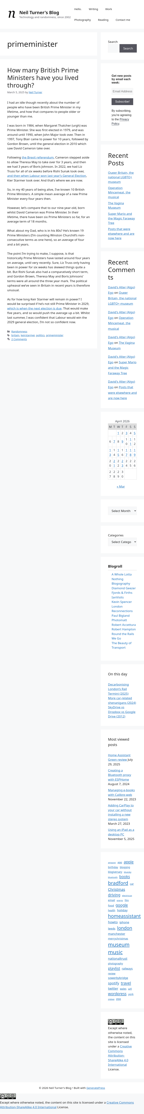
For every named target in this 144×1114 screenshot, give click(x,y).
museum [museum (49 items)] (118, 944)
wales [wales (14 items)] (123, 988)
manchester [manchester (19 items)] (116, 934)
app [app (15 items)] (120, 862)
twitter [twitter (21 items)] (113, 988)
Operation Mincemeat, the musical (119, 192)
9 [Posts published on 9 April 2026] (122, 441)
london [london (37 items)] (124, 928)
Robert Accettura (124, 625)
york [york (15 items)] (131, 994)
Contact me (123, 20)
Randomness (19, 331)
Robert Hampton (124, 629)
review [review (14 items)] (111, 973)
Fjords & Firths (122, 593)
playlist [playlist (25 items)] (114, 968)
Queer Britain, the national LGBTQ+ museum (121, 177)
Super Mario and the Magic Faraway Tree (121, 218)
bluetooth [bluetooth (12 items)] (113, 877)
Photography (82, 20)
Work (108, 9)
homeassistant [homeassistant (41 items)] (124, 916)
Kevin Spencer (122, 602)
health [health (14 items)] (111, 910)
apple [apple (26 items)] (129, 861)
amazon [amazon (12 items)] (112, 862)
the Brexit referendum (38, 157)
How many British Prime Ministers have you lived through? (43, 77)
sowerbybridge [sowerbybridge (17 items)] (118, 978)
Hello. (77, 9)
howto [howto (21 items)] (113, 922)
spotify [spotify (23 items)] (113, 983)
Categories (115, 535)
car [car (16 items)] (132, 884)
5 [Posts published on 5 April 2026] (135, 433)
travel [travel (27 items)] (126, 983)
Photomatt (119, 620)
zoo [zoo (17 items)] (118, 999)
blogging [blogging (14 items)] (125, 867)
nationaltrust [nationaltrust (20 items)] (117, 958)
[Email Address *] (122, 91)
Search (113, 42)
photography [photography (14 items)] (115, 963)
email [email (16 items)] (111, 900)
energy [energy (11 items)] (120, 900)
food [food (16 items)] (111, 905)
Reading (103, 20)
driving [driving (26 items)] (114, 894)
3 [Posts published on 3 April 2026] (126, 433)
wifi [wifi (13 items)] (130, 988)
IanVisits (118, 597)
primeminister (54, 335)
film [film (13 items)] (127, 900)
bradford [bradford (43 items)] (118, 883)
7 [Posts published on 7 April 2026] (114, 441)
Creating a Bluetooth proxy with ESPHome (119, 775)
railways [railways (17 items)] (127, 969)
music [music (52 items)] (115, 952)
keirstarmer (28, 335)
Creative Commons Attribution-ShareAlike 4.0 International (120, 1055)
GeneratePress (96, 1088)
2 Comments (19, 339)
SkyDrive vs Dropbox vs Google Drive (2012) (121, 711)
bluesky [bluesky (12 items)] (127, 872)
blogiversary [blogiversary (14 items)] (115, 872)
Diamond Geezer (124, 588)
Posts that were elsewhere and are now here (121, 233)
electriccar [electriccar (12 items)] (127, 895)
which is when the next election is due (34, 308)
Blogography (121, 583)
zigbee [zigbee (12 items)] (111, 999)
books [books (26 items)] (124, 876)
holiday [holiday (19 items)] (122, 910)
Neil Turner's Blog (39, 12)
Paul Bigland (121, 615)
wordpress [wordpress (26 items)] (117, 993)
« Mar (121, 486)
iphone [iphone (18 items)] (124, 922)
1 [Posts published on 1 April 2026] (118, 433)
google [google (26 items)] (122, 905)
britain (15, 335)
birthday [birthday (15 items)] (113, 867)
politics (40, 335)
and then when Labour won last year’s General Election (46, 176)
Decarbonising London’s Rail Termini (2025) (118, 689)
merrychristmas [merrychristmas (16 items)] (118, 938)
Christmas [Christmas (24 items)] (116, 889)
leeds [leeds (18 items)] (111, 928)
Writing (93, 9)
